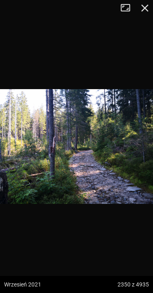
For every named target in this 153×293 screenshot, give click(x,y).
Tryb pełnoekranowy (128, 8)
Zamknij (145, 8)
